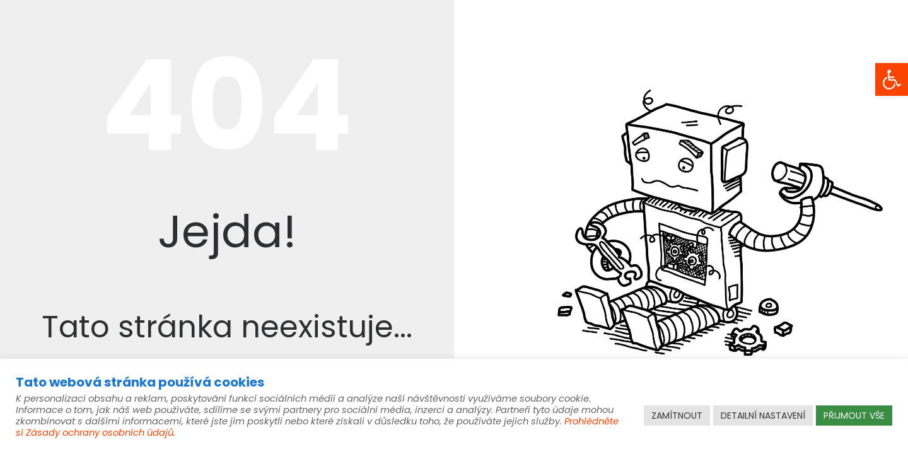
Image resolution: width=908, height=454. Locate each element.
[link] (891, 79)
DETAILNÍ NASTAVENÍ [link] (763, 415)
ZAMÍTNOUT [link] (676, 415)
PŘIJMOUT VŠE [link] (854, 415)
